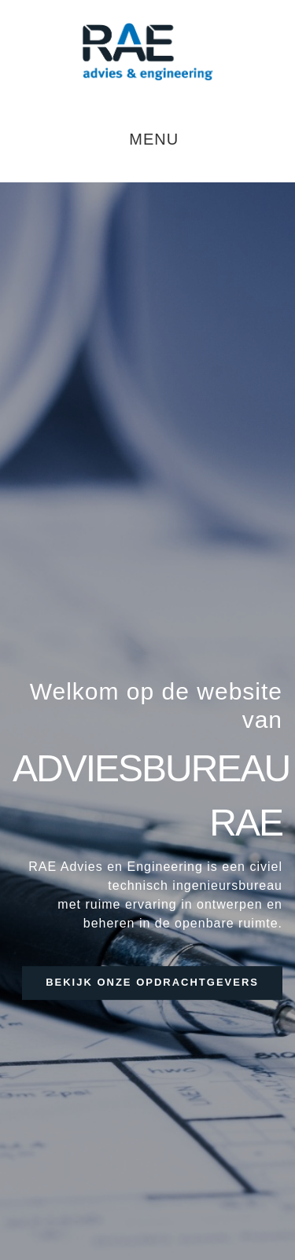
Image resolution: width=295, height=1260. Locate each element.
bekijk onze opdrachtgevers (152, 982)
